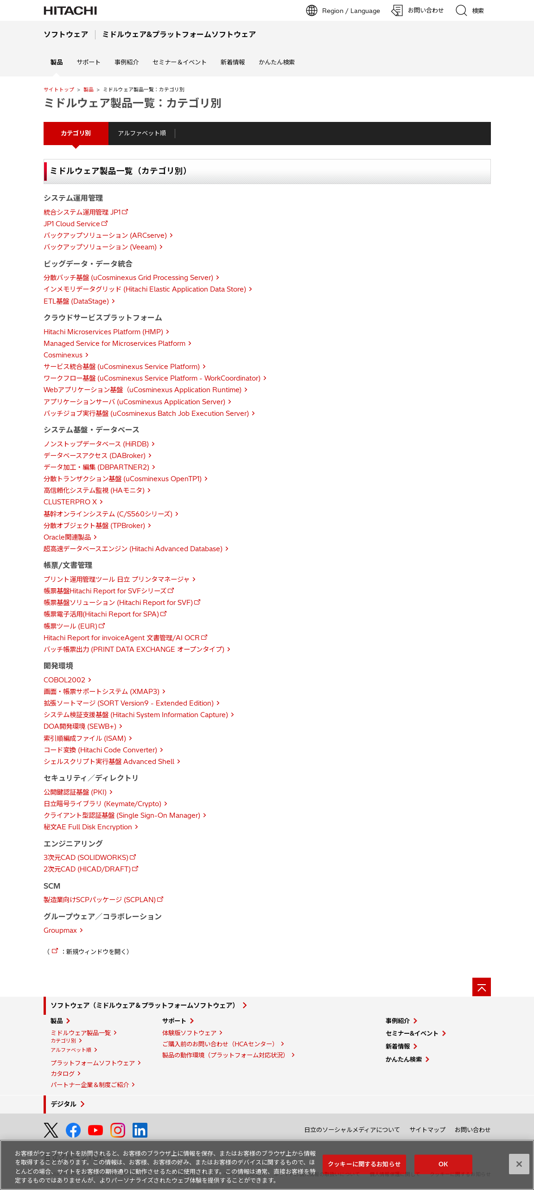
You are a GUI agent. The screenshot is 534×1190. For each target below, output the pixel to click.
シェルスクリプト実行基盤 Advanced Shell (109, 761)
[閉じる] (519, 1168)
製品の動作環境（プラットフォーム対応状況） (225, 1055)
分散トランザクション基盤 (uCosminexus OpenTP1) (123, 479)
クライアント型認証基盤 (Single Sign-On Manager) (122, 815)
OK (443, 1168)
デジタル (63, 1104)
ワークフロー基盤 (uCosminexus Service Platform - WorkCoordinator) (152, 378)
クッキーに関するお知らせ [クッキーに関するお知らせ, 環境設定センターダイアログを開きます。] (364, 1168)
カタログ (63, 1073)
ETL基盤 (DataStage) (76, 301)
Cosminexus (63, 355)
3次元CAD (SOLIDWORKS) (86, 857)
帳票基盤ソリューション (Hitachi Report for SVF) (118, 602)
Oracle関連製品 (67, 537)
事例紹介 (126, 62)
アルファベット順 (142, 133)
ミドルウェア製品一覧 (81, 1033)
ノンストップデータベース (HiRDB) (96, 444)
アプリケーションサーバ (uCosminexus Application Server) (134, 402)
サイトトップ (59, 89)
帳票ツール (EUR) (70, 626)
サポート (88, 62)
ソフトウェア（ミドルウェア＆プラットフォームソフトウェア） (145, 1005)
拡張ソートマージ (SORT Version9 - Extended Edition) (129, 703)
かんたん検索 (277, 62)
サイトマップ (427, 1129)
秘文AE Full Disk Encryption (88, 827)
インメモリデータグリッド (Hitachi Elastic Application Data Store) (145, 289)
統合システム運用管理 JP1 (82, 212)
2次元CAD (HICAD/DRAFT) (87, 869)
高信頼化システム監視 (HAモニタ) (94, 490)
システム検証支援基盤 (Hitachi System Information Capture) (136, 715)
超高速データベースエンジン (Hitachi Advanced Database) (133, 549)
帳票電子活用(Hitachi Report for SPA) (101, 614)
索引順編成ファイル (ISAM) (85, 738)
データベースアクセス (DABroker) (95, 456)
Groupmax (60, 930)
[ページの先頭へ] (481, 987)
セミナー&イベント (412, 1033)
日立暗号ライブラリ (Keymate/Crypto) (102, 804)
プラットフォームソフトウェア (93, 1063)
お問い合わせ (473, 1129)
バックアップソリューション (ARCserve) (105, 235)
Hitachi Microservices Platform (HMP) (103, 332)
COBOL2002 (64, 680)
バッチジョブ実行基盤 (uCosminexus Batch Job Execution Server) (146, 413)
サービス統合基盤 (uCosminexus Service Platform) (122, 367)
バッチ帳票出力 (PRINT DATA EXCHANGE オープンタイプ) (134, 649)
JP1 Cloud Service (72, 224)
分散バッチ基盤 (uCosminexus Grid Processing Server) (128, 278)
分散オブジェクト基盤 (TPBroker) (94, 526)
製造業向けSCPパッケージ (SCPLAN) (100, 900)
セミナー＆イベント (180, 62)
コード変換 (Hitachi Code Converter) (100, 750)
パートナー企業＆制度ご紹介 (90, 1084)
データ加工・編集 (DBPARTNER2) (96, 467)
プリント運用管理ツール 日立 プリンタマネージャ (117, 579)
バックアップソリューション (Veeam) (100, 247)
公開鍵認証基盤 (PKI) (75, 792)
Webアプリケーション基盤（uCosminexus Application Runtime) (143, 390)
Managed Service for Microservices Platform (114, 343)
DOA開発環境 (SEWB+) (80, 726)
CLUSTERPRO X (70, 502)
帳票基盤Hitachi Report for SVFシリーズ (105, 591)
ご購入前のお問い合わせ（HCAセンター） (220, 1044)
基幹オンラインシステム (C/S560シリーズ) (108, 514)
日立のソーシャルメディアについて (352, 1129)
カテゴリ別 (63, 1040)
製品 (88, 89)
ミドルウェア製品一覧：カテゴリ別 (133, 103)
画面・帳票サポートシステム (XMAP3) (101, 691)
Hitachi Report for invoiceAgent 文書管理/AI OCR (122, 638)
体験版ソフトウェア (189, 1033)
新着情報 (233, 62)
